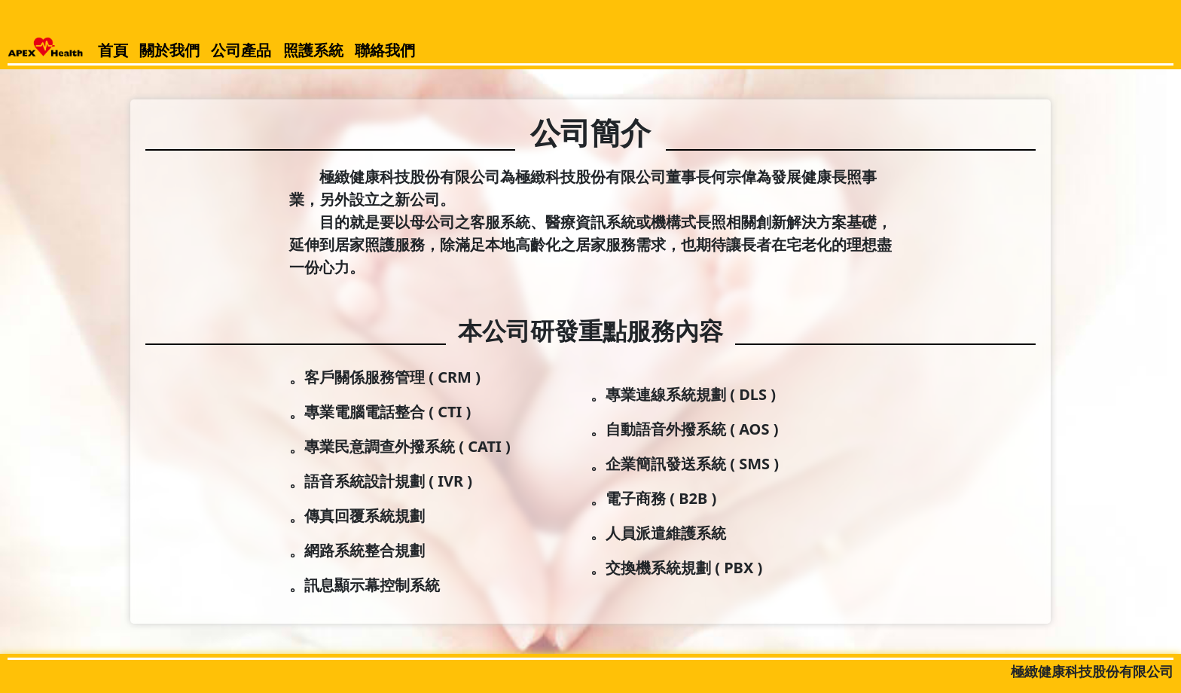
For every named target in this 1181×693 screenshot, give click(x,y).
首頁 (113, 50)
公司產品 (241, 50)
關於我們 (169, 50)
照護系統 (313, 50)
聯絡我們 (385, 50)
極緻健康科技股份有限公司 (1092, 671)
